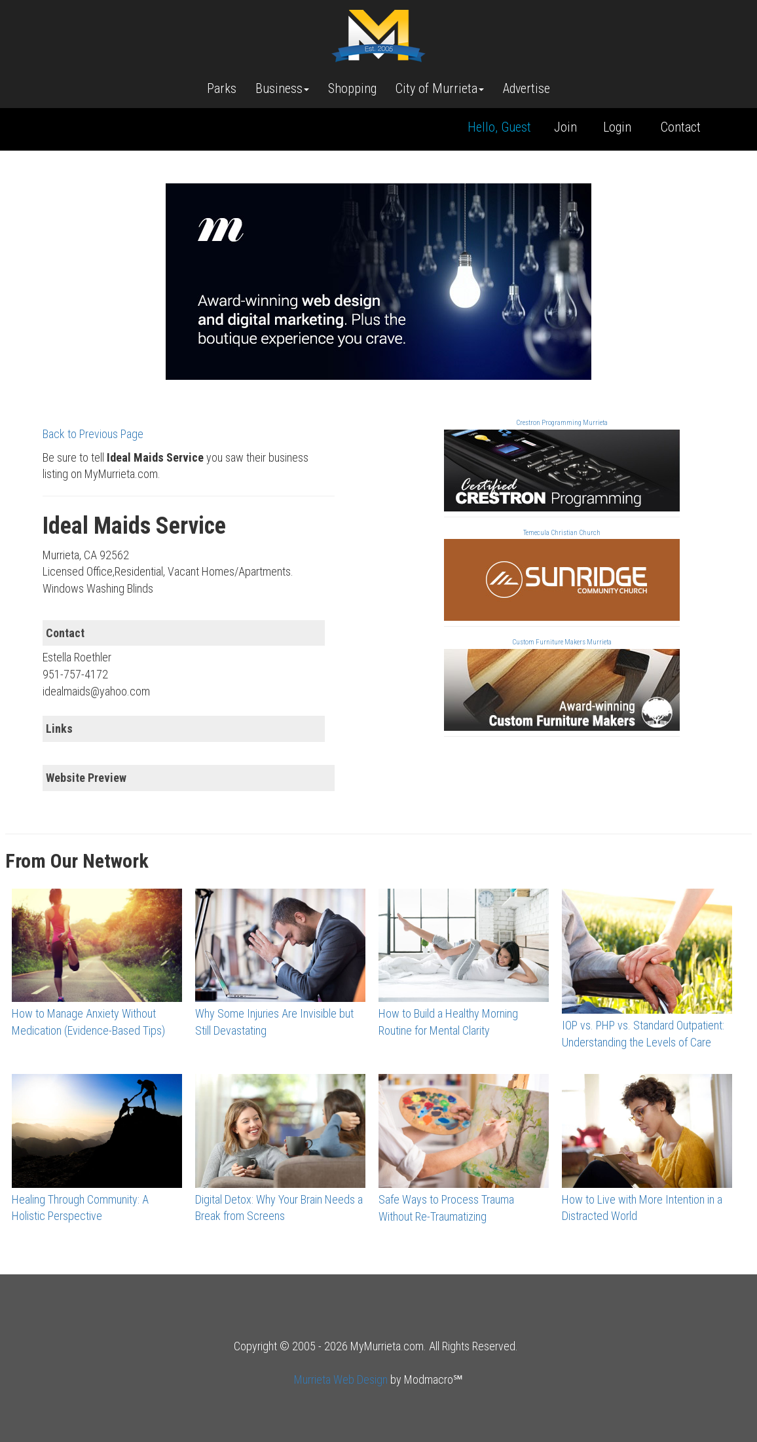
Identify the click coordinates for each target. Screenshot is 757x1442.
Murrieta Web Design (341, 1379)
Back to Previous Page (93, 434)
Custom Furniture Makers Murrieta (562, 642)
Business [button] (282, 88)
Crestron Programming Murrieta (562, 422)
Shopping (352, 88)
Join (565, 127)
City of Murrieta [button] (440, 88)
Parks (221, 88)
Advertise (526, 88)
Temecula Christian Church (561, 532)
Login (617, 127)
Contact (681, 127)
